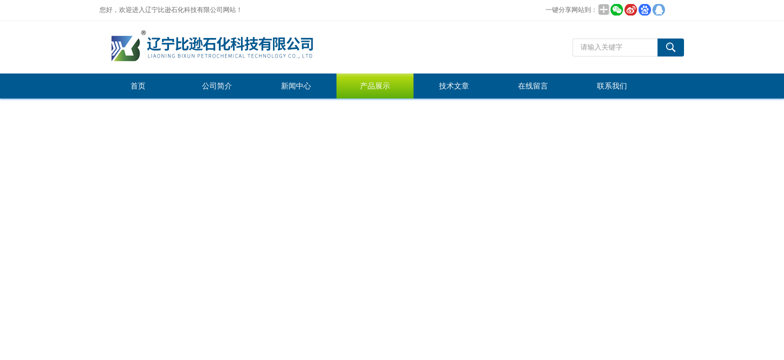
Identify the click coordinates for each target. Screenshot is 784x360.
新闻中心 (296, 86)
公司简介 (217, 86)
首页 (138, 86)
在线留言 (533, 86)
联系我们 (612, 86)
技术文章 (454, 86)
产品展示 (375, 86)
